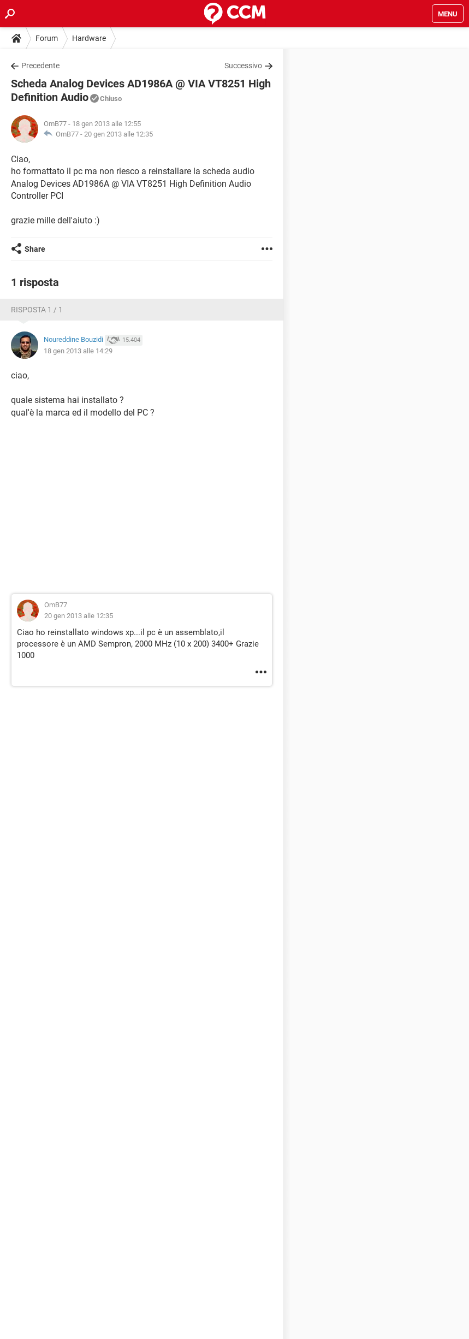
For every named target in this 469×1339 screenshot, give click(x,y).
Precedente (40, 65)
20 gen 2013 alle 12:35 (118, 134)
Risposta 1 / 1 (37, 309)
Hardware (89, 38)
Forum (46, 38)
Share (35, 249)
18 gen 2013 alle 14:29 (78, 351)
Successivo (243, 65)
